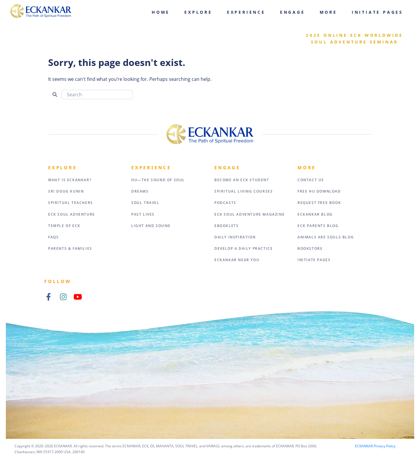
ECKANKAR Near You (236, 259)
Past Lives (143, 214)
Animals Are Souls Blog (326, 237)
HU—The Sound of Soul (158, 179)
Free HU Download (319, 191)
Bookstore (310, 248)
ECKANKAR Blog (315, 214)
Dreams (140, 191)
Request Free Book (319, 202)
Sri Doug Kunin (66, 191)
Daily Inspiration (235, 237)
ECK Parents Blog (318, 225)
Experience (246, 12)
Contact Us (311, 179)
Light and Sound (151, 225)
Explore (198, 12)
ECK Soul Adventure (71, 214)
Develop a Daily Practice (243, 248)
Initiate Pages (377, 12)
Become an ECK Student (241, 179)
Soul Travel (145, 202)
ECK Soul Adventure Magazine (249, 214)
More (328, 12)
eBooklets (226, 225)
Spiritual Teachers (70, 202)
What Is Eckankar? (69, 179)
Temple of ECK (64, 225)
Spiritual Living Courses (243, 191)
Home (161, 12)
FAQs (53, 237)
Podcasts (225, 202)
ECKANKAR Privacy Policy (375, 446)
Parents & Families (70, 248)
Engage (292, 12)
